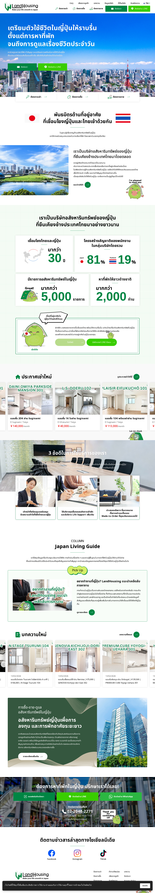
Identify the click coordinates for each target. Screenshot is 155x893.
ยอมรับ (145, 886)
